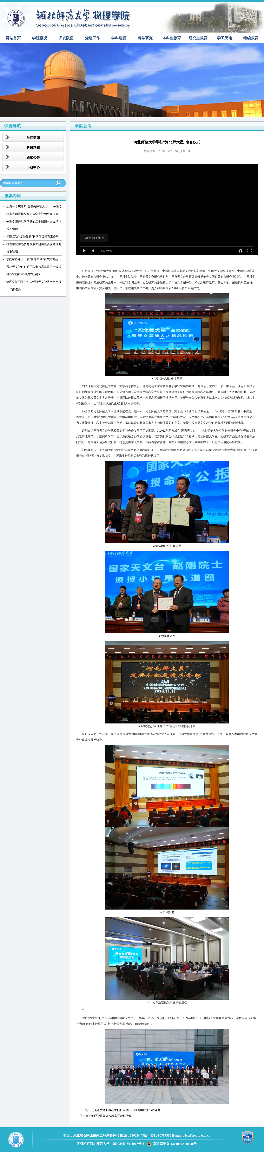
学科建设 (118, 38)
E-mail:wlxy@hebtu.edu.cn (191, 1135)
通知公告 (33, 157)
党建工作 (92, 38)
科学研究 (145, 38)
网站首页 (13, 38)
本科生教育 (171, 38)
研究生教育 (198, 38)
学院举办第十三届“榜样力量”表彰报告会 (32, 259)
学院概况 (39, 38)
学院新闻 (33, 138)
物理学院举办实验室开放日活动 (111, 1115)
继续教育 (250, 38)
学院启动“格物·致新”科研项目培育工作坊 (32, 236)
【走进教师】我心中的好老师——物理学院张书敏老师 (125, 1110)
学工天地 (224, 38)
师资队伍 (66, 38)
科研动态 (33, 147)
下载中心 (33, 167)
